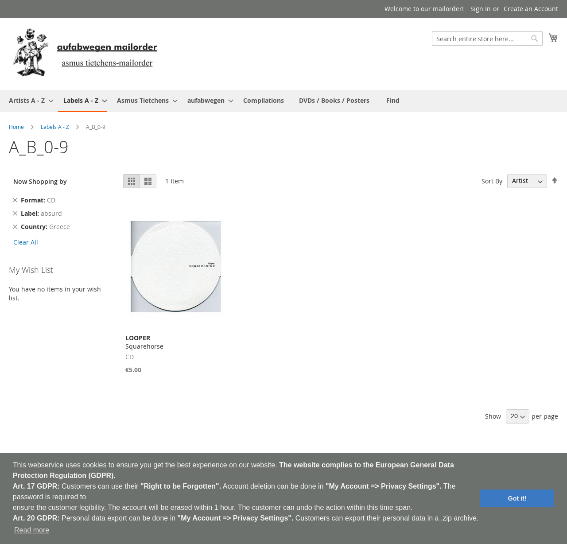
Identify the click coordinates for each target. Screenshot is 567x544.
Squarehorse (144, 342)
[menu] (283, 101)
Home (16, 126)
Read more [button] (31, 530)
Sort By (492, 180)
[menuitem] (29, 100)
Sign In (480, 8)
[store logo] (85, 53)
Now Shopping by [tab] (40, 181)
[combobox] (487, 38)
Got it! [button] (517, 498)
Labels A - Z (55, 126)
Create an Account (531, 8)
